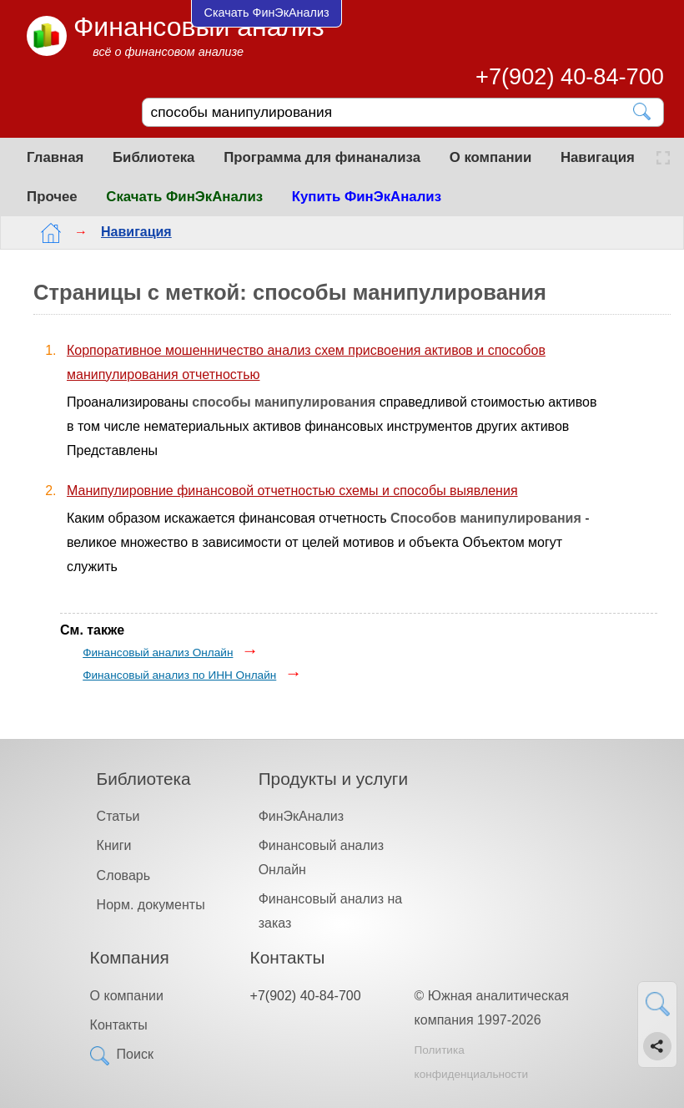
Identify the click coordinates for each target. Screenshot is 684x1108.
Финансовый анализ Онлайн (158, 652)
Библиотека (153, 157)
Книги (114, 845)
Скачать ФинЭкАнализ (184, 197)
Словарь (123, 875)
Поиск (135, 1054)
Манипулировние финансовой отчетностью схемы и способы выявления (292, 490)
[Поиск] (391, 113)
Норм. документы (151, 905)
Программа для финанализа (322, 157)
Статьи (118, 816)
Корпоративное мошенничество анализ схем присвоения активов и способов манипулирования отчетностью (306, 362)
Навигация (598, 157)
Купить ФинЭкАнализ (366, 197)
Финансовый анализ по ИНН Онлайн (179, 675)
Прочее (52, 197)
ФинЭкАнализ (301, 816)
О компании (491, 157)
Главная (55, 157)
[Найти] (642, 111)
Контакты (119, 1025)
